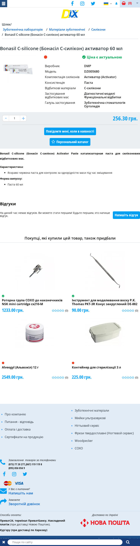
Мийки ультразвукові (90, 418)
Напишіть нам (20, 493)
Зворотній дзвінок (24, 504)
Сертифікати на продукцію (24, 437)
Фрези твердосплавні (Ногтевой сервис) (104, 433)
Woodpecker (84, 441)
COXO (79, 448)
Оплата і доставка (18, 429)
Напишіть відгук (126, 215)
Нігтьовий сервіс (87, 425)
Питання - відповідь (19, 422)
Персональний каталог (72, 142)
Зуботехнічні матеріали (92, 410)
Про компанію (15, 414)
